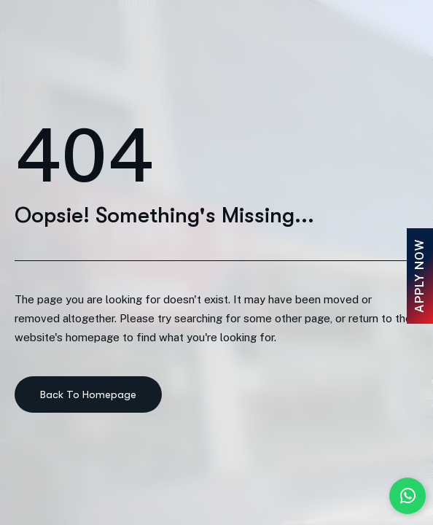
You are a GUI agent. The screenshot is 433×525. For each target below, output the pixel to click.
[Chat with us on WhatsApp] (407, 496)
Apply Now (419, 276)
